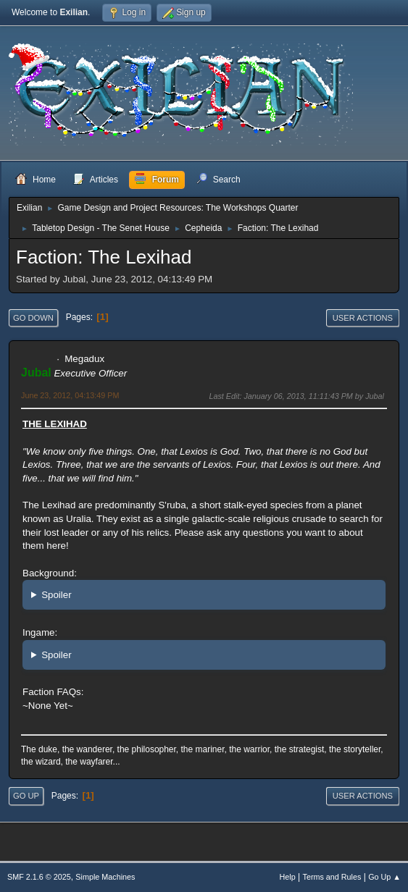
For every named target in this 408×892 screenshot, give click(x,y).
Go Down (33, 318)
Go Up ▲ (384, 876)
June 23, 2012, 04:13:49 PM (70, 395)
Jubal (36, 372)
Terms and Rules (332, 876)
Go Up (26, 795)
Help (288, 876)
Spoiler (56, 594)
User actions (363, 318)
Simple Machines (105, 876)
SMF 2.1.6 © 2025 (39, 876)
